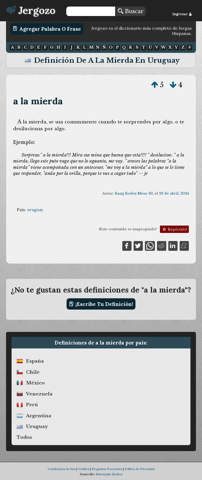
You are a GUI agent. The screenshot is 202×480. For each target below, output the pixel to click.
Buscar (131, 11)
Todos (24, 437)
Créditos (83, 469)
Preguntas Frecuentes (107, 469)
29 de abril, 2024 (174, 193)
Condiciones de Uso (61, 469)
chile (33, 372)
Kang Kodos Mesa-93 (134, 193)
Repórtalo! (174, 229)
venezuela (39, 394)
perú (32, 405)
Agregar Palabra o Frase (47, 28)
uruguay (35, 209)
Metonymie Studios (109, 474)
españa (35, 361)
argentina (38, 416)
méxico (35, 383)
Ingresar (182, 14)
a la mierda (38, 101)
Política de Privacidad (140, 469)
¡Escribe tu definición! (101, 304)
